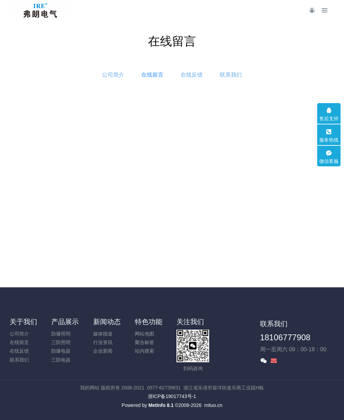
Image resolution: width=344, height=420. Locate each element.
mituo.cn (213, 405)
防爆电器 (61, 351)
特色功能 (148, 321)
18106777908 (285, 337)
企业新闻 (102, 351)
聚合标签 (144, 342)
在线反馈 (192, 75)
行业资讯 (102, 342)
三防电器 (61, 360)
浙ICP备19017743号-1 (172, 396)
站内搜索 (144, 351)
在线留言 (152, 75)
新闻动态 (107, 321)
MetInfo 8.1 (160, 405)
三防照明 (61, 342)
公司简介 (113, 75)
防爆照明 (61, 333)
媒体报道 (102, 333)
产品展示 (65, 321)
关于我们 (23, 321)
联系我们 (231, 75)
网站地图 (144, 333)
